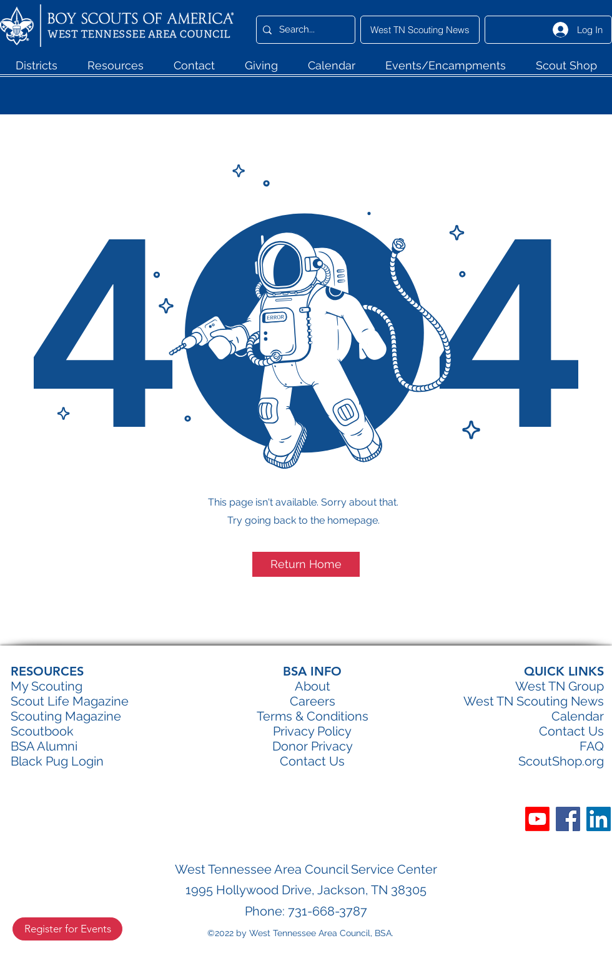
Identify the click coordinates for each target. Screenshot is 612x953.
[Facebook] (568, 819)
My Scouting (46, 686)
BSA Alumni (44, 746)
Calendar (577, 716)
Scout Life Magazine (70, 701)
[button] (36, 69)
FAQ (592, 746)
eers (322, 701)
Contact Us (571, 731)
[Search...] (303, 29)
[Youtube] (537, 819)
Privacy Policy (312, 731)
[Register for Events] (67, 929)
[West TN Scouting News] (420, 30)
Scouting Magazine (66, 716)
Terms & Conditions (312, 716)
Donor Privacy (312, 746)
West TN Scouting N (521, 701)
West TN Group (559, 686)
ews (592, 701)
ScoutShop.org (561, 761)
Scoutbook (42, 731)
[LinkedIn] (598, 819)
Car (300, 701)
